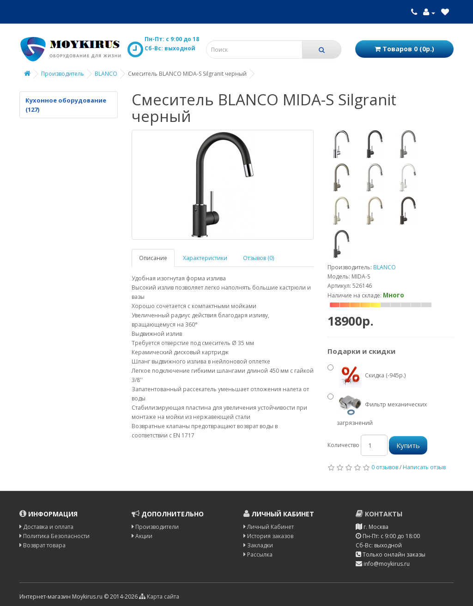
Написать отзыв (424, 467)
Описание (153, 258)
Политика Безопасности (54, 536)
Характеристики (205, 258)
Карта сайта (159, 596)
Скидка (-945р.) (366, 376)
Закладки (258, 545)
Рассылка (258, 554)
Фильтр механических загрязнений (377, 409)
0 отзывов (384, 467)
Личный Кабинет (268, 527)
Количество (343, 445)
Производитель (62, 74)
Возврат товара (42, 545)
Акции (142, 536)
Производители (155, 527)
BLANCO (106, 74)
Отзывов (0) (258, 258)
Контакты (379, 513)
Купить (408, 445)
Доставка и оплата (46, 527)
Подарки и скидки (361, 351)
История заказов (268, 536)
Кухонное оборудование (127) (65, 105)
